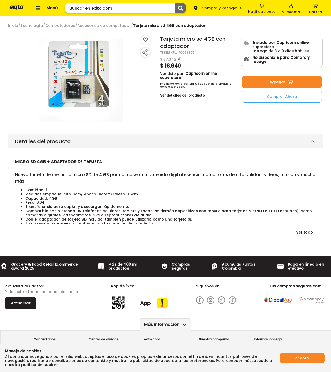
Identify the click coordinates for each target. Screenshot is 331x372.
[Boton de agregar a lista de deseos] (145, 40)
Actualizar (21, 303)
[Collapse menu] (46, 8)
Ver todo (304, 232)
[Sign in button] (291, 8)
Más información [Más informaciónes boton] (161, 324)
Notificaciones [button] (262, 8)
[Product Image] (80, 80)
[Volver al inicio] (17, 10)
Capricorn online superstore (188, 75)
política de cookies (39, 364)
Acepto (302, 357)
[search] (125, 8)
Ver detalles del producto (182, 95)
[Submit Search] (180, 8)
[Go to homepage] (13, 25)
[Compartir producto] (145, 52)
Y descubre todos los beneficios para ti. (43, 292)
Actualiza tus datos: (24, 286)
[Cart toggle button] (315, 8)
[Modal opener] (179, 59)
